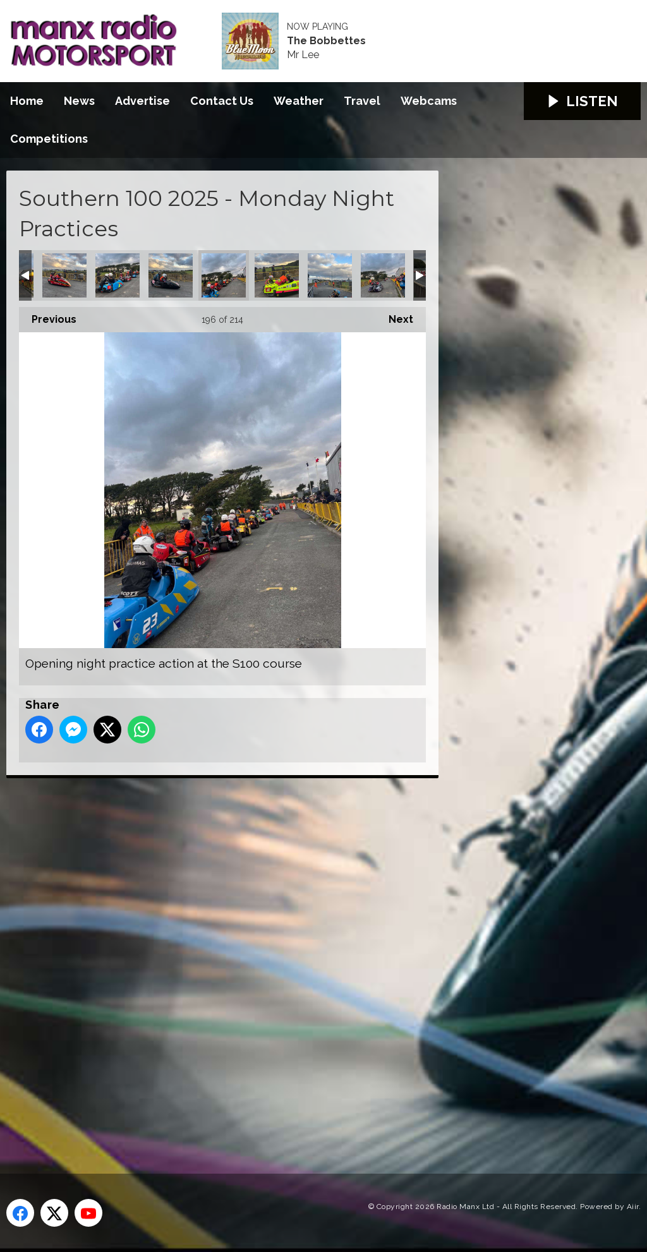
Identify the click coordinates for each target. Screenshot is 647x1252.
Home (27, 100)
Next (394, 316)
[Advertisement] (243, 961)
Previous (47, 316)
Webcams (429, 100)
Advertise (142, 100)
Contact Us (221, 100)
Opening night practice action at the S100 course (64, 275)
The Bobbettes (326, 41)
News (79, 100)
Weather (299, 100)
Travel (362, 100)
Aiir (633, 1206)
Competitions (49, 138)
